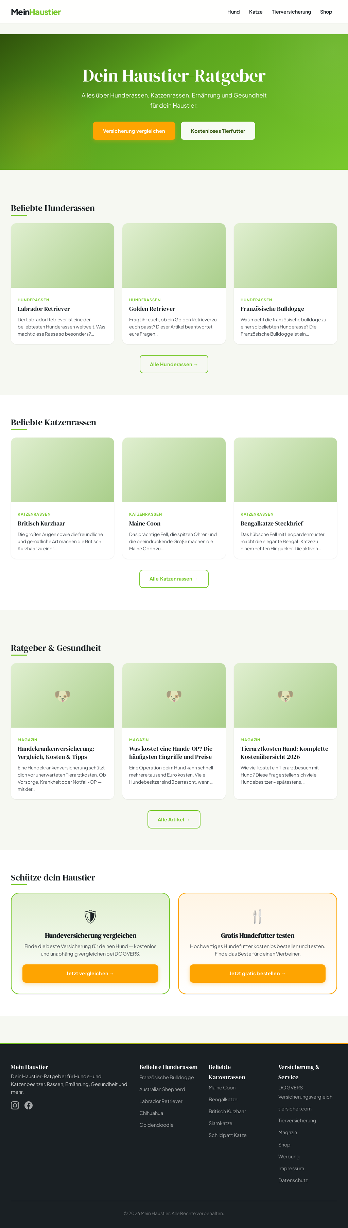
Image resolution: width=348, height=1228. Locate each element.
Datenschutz (293, 1180)
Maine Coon (222, 1087)
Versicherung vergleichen (134, 131)
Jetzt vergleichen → (90, 973)
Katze (256, 11)
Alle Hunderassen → (174, 364)
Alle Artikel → (174, 819)
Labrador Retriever (160, 1101)
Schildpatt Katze (228, 1135)
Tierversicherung (291, 11)
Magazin (287, 1132)
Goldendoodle (156, 1125)
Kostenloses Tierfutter (218, 131)
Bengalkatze (223, 1099)
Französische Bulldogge (166, 1077)
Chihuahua (151, 1113)
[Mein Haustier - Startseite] (35, 12)
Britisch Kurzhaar (227, 1111)
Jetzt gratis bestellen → (257, 973)
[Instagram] (15, 1106)
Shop (326, 11)
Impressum (291, 1168)
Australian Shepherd (162, 1089)
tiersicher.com (295, 1108)
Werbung (289, 1156)
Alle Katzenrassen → (174, 578)
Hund (233, 11)
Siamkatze (220, 1123)
